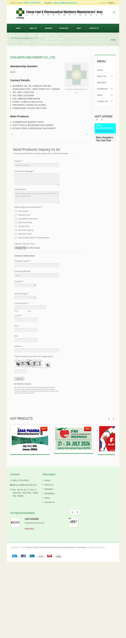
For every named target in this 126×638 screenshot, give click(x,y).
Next (97, 119)
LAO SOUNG (32, 519)
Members (48, 28)
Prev (102, 119)
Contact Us (94, 28)
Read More (29, 529)
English (111, 3)
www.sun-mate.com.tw (29, 98)
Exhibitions (63, 28)
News (78, 28)
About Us (33, 28)
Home (18, 28)
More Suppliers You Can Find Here (104, 140)
